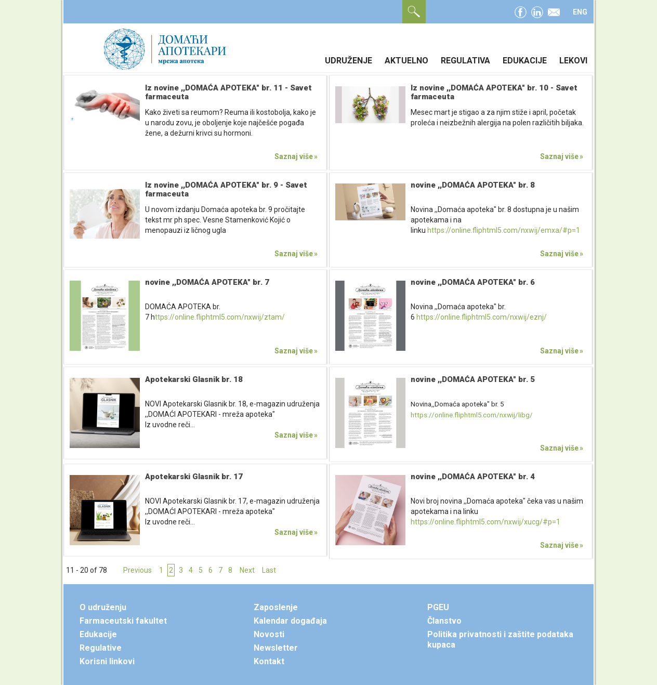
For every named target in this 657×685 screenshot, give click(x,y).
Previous (137, 570)
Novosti (269, 634)
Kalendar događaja (290, 621)
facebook (520, 11)
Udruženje (348, 60)
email (553, 11)
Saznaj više (293, 156)
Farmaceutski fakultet (123, 621)
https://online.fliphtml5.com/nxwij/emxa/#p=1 (503, 230)
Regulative (101, 648)
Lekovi (573, 60)
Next (247, 570)
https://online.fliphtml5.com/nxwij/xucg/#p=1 (485, 522)
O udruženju (103, 607)
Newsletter (276, 648)
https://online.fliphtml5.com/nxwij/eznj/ (481, 317)
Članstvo (444, 621)
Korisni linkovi (107, 661)
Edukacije (525, 60)
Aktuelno (406, 60)
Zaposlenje (276, 607)
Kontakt (269, 661)
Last (269, 570)
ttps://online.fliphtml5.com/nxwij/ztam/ (220, 317)
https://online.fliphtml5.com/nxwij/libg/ (472, 415)
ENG (580, 12)
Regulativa (465, 60)
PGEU (438, 607)
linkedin (537, 11)
